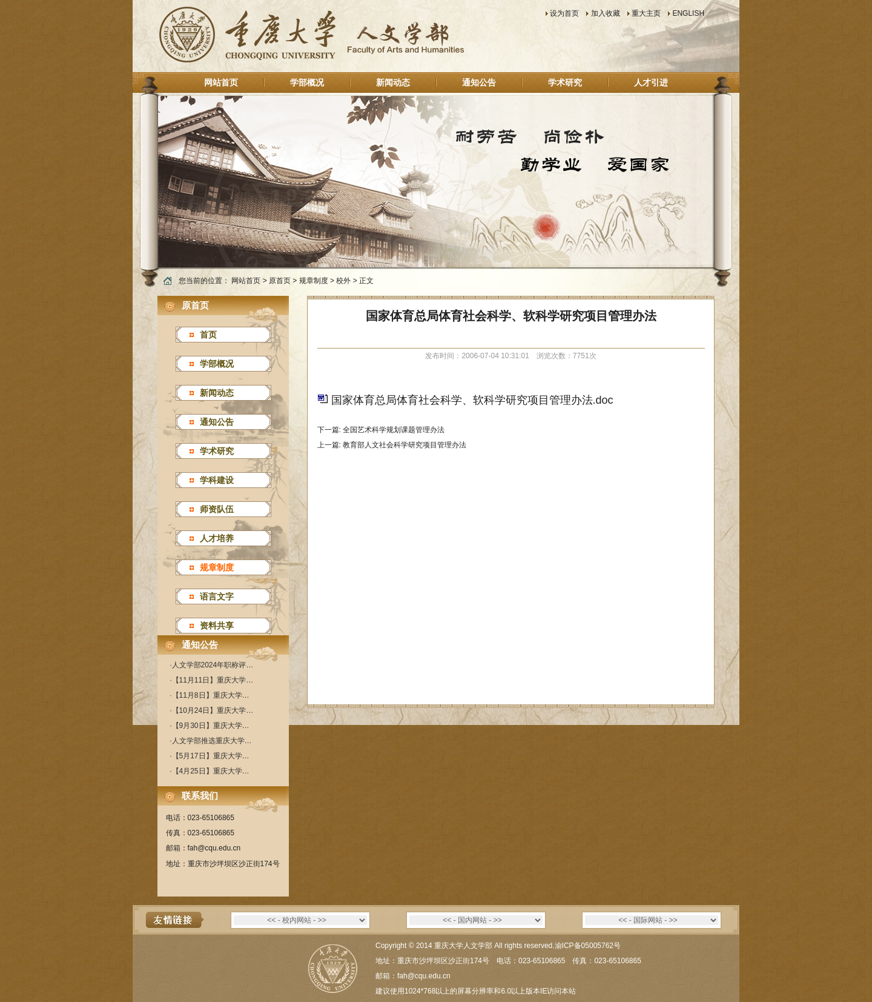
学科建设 (217, 480)
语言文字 (217, 596)
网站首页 (221, 82)
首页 (208, 334)
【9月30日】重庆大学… (210, 725)
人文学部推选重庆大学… (212, 740)
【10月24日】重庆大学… (213, 710)
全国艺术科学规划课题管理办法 (393, 430)
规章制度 (313, 280)
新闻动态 (393, 82)
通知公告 (479, 82)
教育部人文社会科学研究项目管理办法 (404, 445)
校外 (343, 280)
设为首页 (564, 13)
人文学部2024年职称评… (213, 665)
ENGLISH (688, 13)
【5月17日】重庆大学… (210, 756)
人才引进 (651, 82)
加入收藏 (605, 13)
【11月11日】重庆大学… (213, 680)
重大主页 (646, 13)
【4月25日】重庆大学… (210, 771)
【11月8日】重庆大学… (210, 695)
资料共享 (217, 625)
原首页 (280, 280)
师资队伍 (217, 509)
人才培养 (217, 538)
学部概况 (307, 82)
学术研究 (565, 82)
